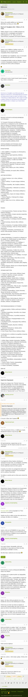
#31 (26, 485)
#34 (26, 543)
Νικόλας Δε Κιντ (9, 394)
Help (2, 692)
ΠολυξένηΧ (4, 9)
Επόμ (19, 676)
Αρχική (5, 692)
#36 (26, 597)
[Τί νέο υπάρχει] (23, 1)
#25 (26, 115)
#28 (26, 427)
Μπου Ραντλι (8, 372)
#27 (26, 400)
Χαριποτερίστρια (9, 422)
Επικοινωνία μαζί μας (5, 691)
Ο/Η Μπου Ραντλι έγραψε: (7, 403)
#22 (26, 47)
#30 (26, 458)
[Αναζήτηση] (26, 1)
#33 (26, 527)
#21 (26, 19)
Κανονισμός (13, 691)
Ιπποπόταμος (8, 109)
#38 (26, 641)
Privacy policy (20, 691)
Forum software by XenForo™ (11, 695)
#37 (26, 624)
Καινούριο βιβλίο (5, 510)
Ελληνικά (3, 689)
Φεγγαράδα (8, 522)
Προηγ (8, 676)
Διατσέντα (7, 70)
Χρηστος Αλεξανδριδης (11, 502)
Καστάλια (7, 85)
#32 (26, 508)
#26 (26, 377)
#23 (26, 75)
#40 (26, 669)
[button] (1, 2)
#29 (26, 440)
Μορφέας (7, 592)
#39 (26, 654)
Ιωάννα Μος (8, 561)
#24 (26, 90)
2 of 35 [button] (14, 676)
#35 (26, 567)
